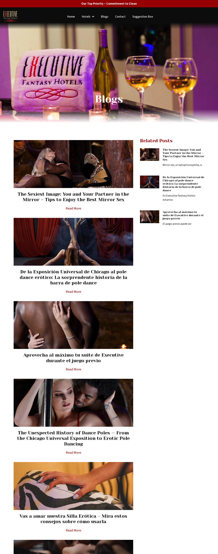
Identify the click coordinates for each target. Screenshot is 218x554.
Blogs (104, 17)
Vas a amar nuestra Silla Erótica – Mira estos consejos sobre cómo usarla (73, 518)
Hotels (88, 17)
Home (71, 17)
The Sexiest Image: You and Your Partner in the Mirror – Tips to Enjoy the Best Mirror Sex (73, 196)
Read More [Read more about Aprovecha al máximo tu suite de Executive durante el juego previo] (73, 369)
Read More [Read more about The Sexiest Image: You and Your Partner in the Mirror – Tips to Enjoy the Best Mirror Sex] (73, 208)
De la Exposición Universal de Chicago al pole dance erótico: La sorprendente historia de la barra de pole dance (73, 277)
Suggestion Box (142, 17)
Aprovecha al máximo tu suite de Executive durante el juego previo (73, 357)
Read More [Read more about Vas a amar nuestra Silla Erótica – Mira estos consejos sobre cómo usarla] (73, 530)
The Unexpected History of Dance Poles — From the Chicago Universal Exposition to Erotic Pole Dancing (73, 438)
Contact (120, 17)
